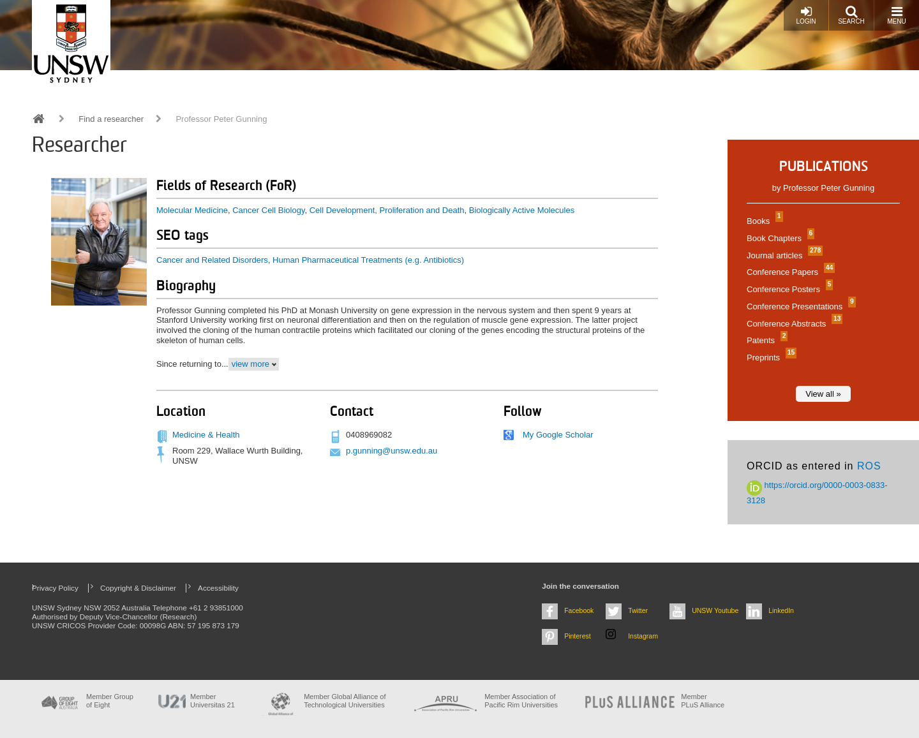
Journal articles (783, 255)
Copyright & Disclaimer (138, 588)
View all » (823, 394)
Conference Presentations (800, 306)
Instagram (643, 636)
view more (250, 364)
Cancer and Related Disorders (212, 260)
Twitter (638, 610)
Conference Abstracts (793, 323)
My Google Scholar (558, 434)
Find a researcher (111, 119)
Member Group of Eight (109, 701)
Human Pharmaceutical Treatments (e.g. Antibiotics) (368, 260)
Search (851, 15)
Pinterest (577, 636)
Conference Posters (788, 289)
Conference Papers (789, 272)
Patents (765, 340)
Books (763, 221)
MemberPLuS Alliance (702, 701)
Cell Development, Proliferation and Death (387, 210)
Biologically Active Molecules (521, 210)
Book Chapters (779, 238)
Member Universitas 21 (212, 701)
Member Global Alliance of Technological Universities (344, 701)
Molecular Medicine (192, 210)
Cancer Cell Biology (268, 210)
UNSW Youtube (715, 610)
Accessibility (218, 588)
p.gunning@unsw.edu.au (391, 450)
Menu (896, 15)
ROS (869, 466)
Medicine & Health (206, 434)
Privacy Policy (55, 588)
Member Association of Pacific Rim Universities (521, 701)
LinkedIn (781, 610)
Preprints (770, 357)
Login (806, 15)
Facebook (579, 610)
